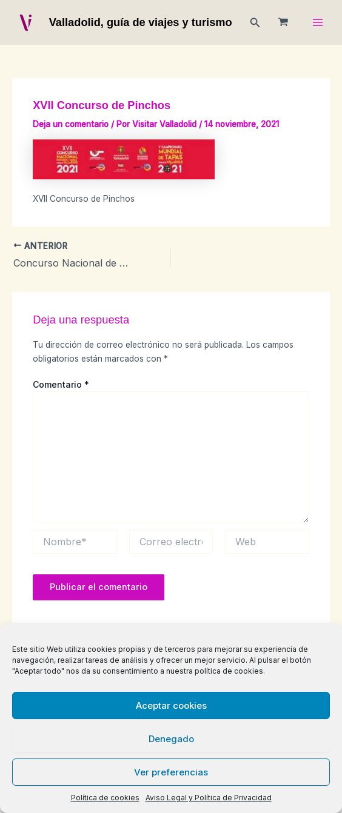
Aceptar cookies (171, 705)
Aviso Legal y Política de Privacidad (209, 797)
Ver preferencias (171, 772)
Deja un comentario (71, 124)
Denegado (171, 739)
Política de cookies (105, 797)
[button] (255, 22)
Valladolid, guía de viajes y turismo (140, 22)
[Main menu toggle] (318, 23)
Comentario (61, 384)
